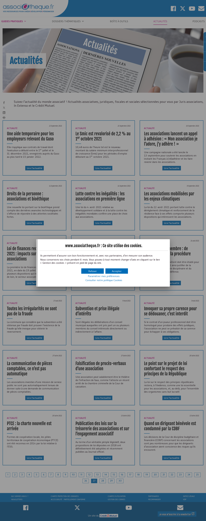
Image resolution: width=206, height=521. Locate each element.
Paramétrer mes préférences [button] (104, 276)
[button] (116, 271)
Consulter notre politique (103, 280)
